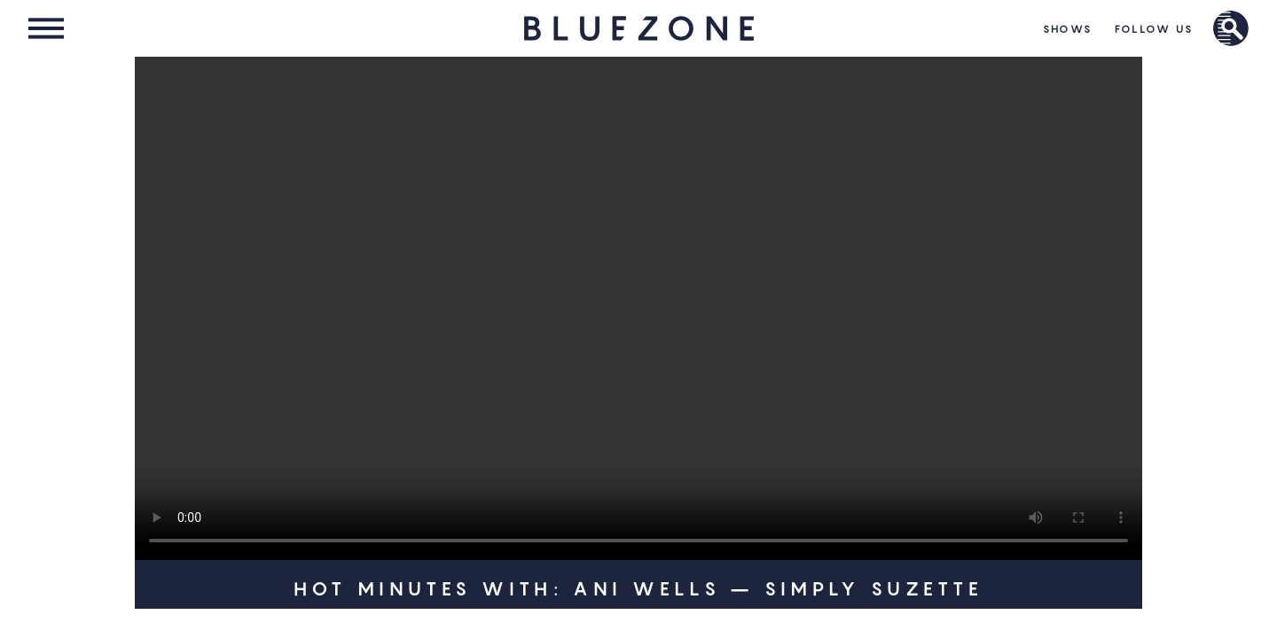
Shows (1068, 28)
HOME (638, 28)
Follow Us (1154, 28)
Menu (46, 28)
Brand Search (1231, 28)
